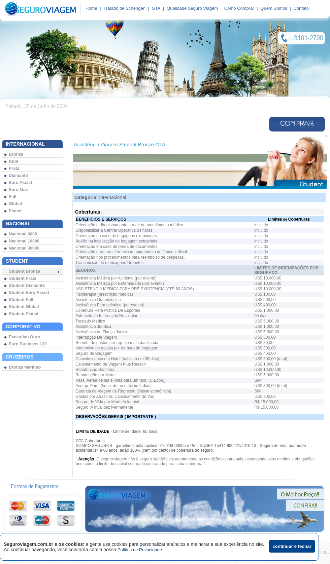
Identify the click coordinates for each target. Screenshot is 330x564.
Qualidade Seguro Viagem (192, 8)
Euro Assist (20, 182)
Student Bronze (24, 271)
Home (91, 8)
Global (15, 203)
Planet (15, 211)
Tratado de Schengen (124, 8)
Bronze (16, 154)
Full (12, 196)
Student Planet (23, 313)
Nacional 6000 (23, 234)
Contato (301, 8)
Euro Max (18, 189)
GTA (156, 8)
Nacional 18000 (24, 241)
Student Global (24, 306)
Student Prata (22, 278)
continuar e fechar (291, 546)
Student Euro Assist (29, 292)
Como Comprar (239, 8)
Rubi (13, 161)
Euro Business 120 (28, 344)
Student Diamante (27, 285)
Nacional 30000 (24, 248)
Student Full (21, 299)
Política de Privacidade (140, 549)
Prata (14, 168)
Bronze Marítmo (25, 367)
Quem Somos (273, 8)
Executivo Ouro (24, 337)
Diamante (18, 175)
